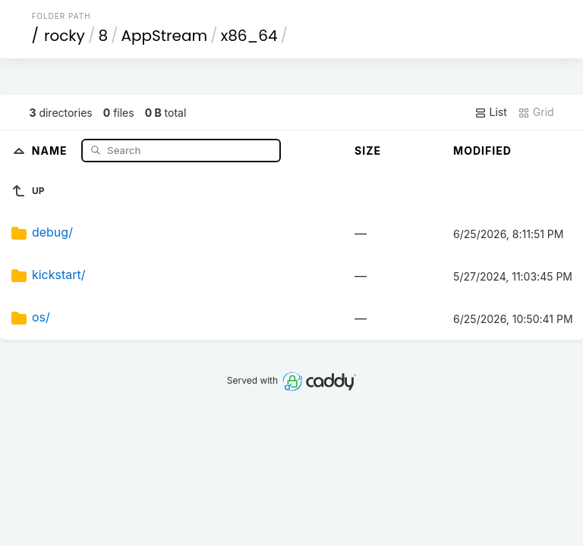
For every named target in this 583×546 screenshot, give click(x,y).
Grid (536, 112)
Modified (482, 150)
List (490, 112)
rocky (64, 35)
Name (51, 149)
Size (368, 150)
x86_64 (249, 35)
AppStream (164, 35)
